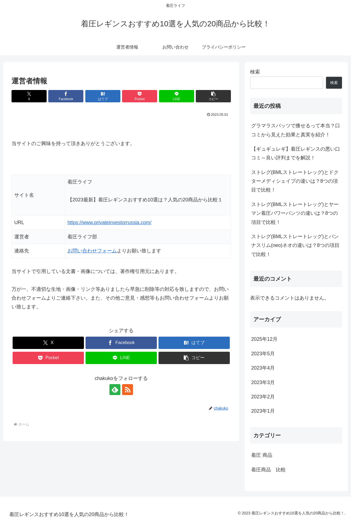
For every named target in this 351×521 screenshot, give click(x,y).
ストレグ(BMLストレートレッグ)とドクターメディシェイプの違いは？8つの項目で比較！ (295, 181)
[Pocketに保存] (139, 96)
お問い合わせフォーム (92, 251)
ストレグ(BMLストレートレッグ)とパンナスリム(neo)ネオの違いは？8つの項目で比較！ (295, 245)
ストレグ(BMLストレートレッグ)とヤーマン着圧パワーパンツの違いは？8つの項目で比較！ (295, 213)
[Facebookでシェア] (65, 96)
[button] (213, 96)
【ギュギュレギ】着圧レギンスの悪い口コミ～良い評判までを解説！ (295, 153)
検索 (255, 72)
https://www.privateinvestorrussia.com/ (109, 222)
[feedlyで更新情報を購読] (114, 389)
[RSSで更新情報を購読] (127, 389)
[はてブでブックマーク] (102, 96)
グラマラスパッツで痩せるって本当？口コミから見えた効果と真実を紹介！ (295, 130)
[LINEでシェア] (176, 96)
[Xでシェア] (29, 96)
